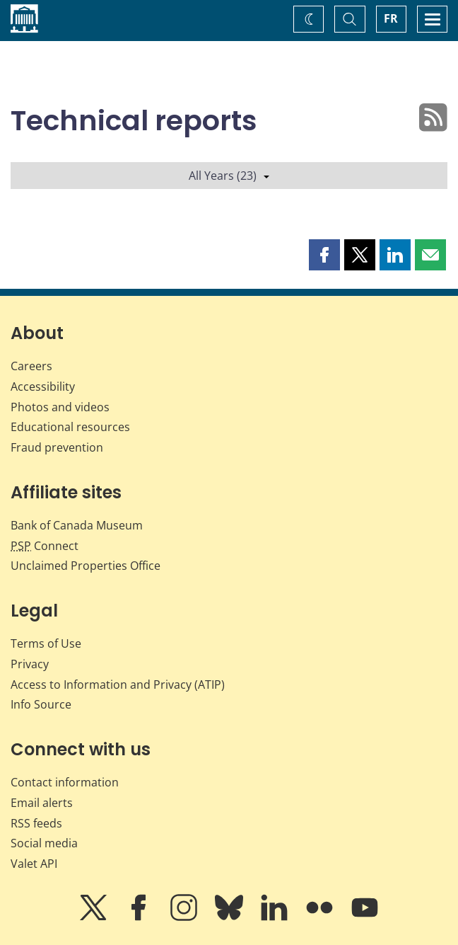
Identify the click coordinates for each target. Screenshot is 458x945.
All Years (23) (229, 175)
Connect (44, 546)
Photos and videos (60, 407)
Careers (31, 366)
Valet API (34, 863)
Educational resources (70, 427)
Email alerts (42, 803)
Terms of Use (46, 643)
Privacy (30, 664)
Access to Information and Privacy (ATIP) (118, 684)
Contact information (65, 782)
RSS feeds (36, 823)
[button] (324, 254)
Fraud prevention (57, 447)
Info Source (41, 704)
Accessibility (43, 386)
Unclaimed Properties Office (85, 565)
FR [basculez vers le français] (391, 18)
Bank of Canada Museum (77, 525)
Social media (44, 843)
